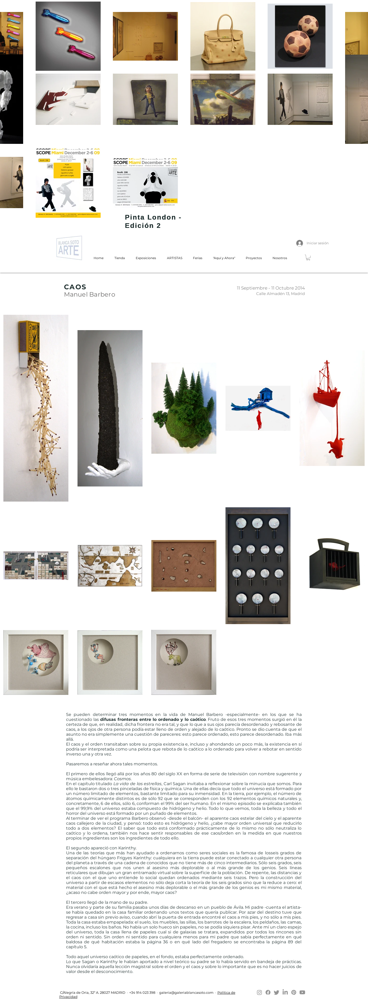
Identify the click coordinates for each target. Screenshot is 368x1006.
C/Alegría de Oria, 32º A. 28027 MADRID (92, 992)
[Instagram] (259, 992)
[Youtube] (302, 992)
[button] (308, 257)
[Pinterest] (293, 992)
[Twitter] (276, 992)
